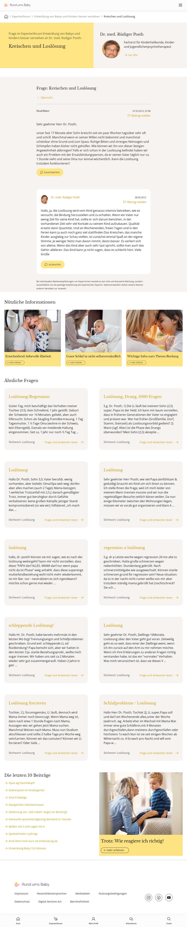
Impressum (21, 893)
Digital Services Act (49, 901)
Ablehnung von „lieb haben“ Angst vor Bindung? (38, 812)
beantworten (52, 172)
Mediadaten (82, 893)
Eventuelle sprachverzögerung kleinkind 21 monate (40, 819)
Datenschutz (22, 901)
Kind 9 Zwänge (18, 797)
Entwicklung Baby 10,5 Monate (27, 848)
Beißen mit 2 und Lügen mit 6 (27, 826)
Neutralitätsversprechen (52, 893)
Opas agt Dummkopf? (22, 783)
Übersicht (47, 97)
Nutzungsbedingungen (113, 893)
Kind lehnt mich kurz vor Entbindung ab (33, 841)
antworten (55, 264)
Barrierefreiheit (79, 901)
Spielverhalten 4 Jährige (23, 833)
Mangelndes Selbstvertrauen (26, 804)
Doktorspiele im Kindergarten (27, 790)
